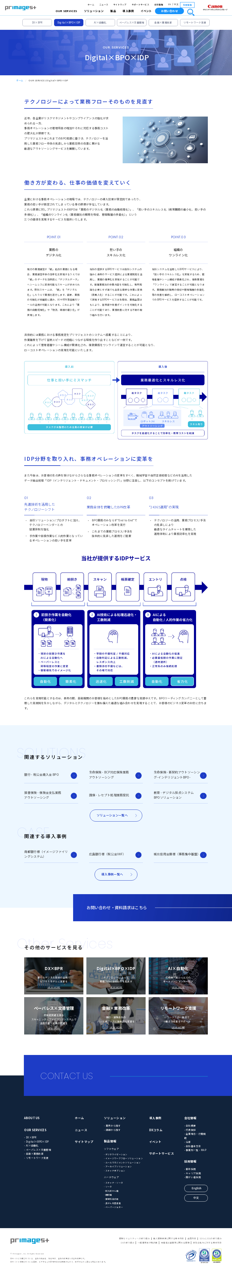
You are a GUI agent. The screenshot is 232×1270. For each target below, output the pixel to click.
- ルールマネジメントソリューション (122, 1162)
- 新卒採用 (190, 1169)
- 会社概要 (190, 1125)
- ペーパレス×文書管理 (37, 1149)
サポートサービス (140, 4)
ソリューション (115, 1118)
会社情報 (158, 4)
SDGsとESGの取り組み (211, 1238)
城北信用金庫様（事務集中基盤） (177, 854)
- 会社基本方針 (192, 1146)
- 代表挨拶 (190, 1129)
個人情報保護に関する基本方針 (168, 1238)
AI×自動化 (100, 22)
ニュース (103, 4)
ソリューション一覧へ (112, 815)
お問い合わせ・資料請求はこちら (117, 907)
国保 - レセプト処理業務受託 (109, 795)
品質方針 (192, 1238)
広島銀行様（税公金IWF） (107, 854)
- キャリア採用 (192, 1173)
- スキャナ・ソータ (113, 1182)
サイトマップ (120, 4)
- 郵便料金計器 (111, 1198)
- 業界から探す (112, 1125)
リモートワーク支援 (194, 22)
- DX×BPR (30, 1137)
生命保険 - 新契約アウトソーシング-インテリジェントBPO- (177, 774)
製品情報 (110, 1141)
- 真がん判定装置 (112, 1203)
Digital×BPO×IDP (68, 22)
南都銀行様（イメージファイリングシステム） (46, 854)
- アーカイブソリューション (118, 1166)
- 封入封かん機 (111, 1190)
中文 (176, 4)
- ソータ (108, 1186)
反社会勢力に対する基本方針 (207, 1242)
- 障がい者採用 (192, 1177)
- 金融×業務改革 (34, 1153)
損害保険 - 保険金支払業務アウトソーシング (42, 795)
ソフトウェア (111, 1148)
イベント (146, 11)
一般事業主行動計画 (148, 1242)
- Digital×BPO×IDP (36, 1141)
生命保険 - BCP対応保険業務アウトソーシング (109, 774)
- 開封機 (108, 1194)
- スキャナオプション (114, 1170)
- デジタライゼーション (115, 1154)
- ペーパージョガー (113, 1207)
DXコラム (156, 1130)
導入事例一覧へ (112, 874)
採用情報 (187, 4)
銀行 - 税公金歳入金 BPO (41, 774)
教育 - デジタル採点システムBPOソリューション (174, 795)
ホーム (91, 4)
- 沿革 (187, 1142)
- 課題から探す (112, 1129)
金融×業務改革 (163, 22)
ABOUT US (32, 1118)
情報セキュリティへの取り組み (134, 1238)
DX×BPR (37, 22)
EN (169, 4)
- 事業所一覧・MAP (195, 1150)
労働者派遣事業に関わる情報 (175, 1242)
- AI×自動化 (31, 1145)
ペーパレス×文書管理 (131, 22)
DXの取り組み (127, 1242)
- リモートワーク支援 (36, 1157)
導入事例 (155, 1118)
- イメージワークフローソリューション (123, 1158)
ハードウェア (111, 1177)
